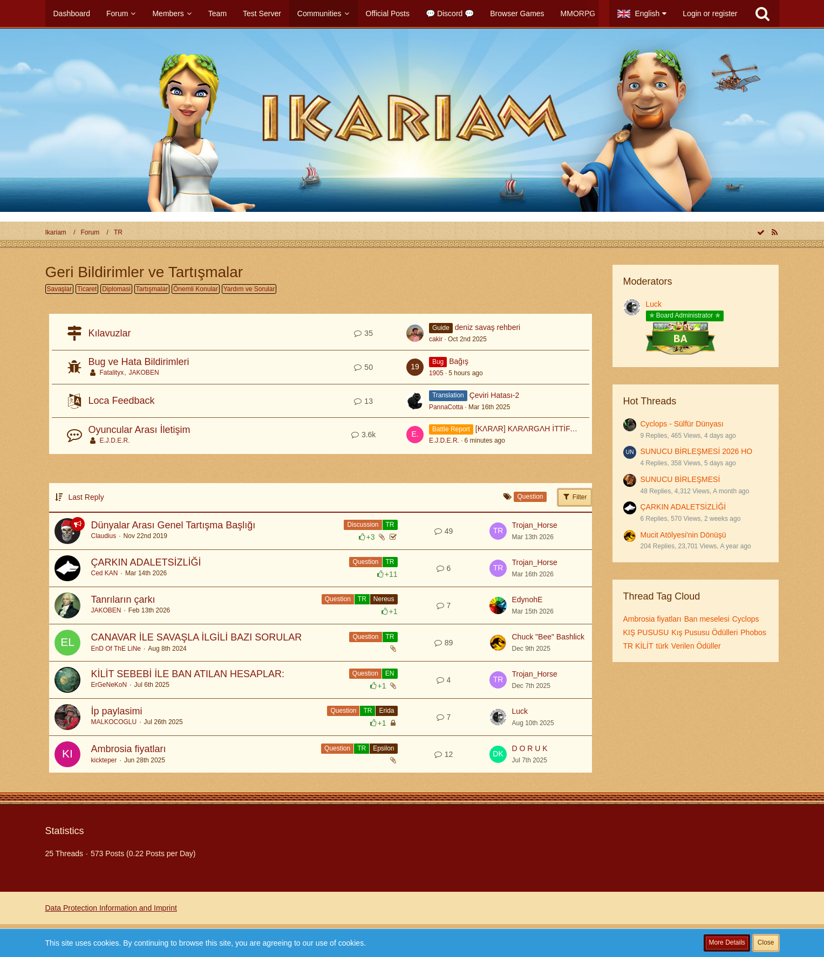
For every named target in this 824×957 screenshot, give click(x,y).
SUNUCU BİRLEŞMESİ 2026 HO (697, 451)
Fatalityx (112, 372)
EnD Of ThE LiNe (116, 648)
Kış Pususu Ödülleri (704, 632)
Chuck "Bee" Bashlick (548, 636)
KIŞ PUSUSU (646, 632)
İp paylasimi (116, 711)
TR (390, 524)
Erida (386, 710)
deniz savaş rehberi (487, 327)
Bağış (458, 361)
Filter (574, 496)
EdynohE (527, 599)
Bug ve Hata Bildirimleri (138, 361)
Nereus (383, 599)
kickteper (104, 760)
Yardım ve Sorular (249, 289)
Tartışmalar (152, 289)
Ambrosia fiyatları (128, 748)
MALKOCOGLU (114, 722)
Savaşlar (59, 289)
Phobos (753, 632)
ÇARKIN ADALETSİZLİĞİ (146, 562)
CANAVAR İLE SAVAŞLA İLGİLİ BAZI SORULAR (196, 637)
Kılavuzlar (109, 333)
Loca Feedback (121, 400)
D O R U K (530, 748)
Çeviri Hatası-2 (494, 395)
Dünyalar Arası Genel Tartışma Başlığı (173, 525)
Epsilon (383, 748)
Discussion (362, 524)
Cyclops (745, 619)
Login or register (710, 13)
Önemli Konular (195, 289)
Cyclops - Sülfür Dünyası (682, 423)
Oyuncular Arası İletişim (139, 429)
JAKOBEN (144, 372)
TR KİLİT (638, 646)
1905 (436, 373)
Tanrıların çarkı (123, 599)
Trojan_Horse (534, 525)
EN (389, 673)
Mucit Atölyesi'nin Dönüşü (683, 535)
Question (365, 562)
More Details (727, 942)
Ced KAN (104, 573)
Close (766, 942)
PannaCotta (446, 407)
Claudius (104, 536)
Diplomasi (116, 289)
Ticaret (87, 289)
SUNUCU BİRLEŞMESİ (680, 479)
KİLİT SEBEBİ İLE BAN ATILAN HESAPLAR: (187, 674)
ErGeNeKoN (109, 685)
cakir (435, 339)
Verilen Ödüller (696, 646)
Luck (520, 711)
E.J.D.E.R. (115, 440)
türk (662, 646)
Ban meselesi (707, 619)
